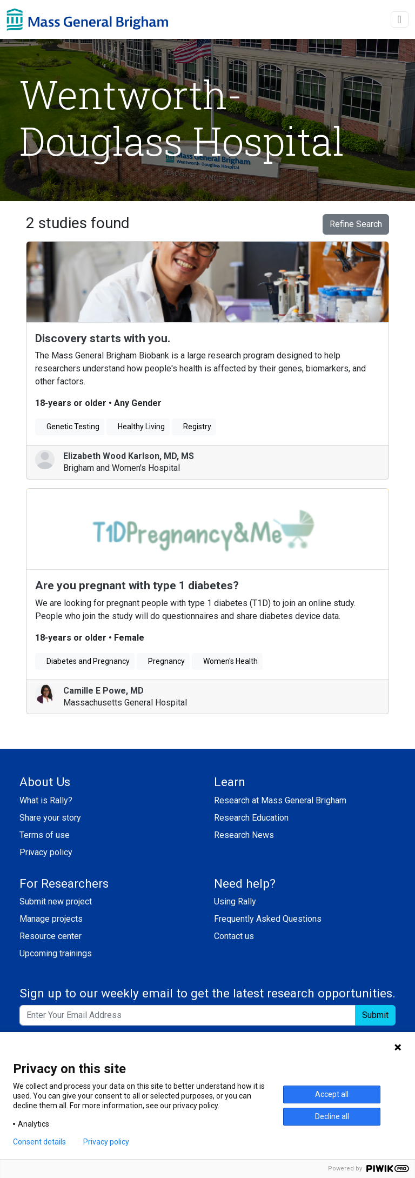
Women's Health (227, 661)
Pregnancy (163, 661)
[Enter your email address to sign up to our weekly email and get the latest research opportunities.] (187, 1015)
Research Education (251, 818)
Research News (244, 835)
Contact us (234, 936)
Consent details (39, 1141)
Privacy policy (45, 852)
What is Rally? (45, 800)
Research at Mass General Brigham (280, 800)
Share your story (50, 818)
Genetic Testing (69, 426)
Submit (375, 1015)
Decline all (332, 1116)
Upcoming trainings (55, 953)
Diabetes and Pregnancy (85, 661)
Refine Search (356, 224)
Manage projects (51, 919)
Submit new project (55, 901)
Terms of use (44, 835)
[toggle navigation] (400, 19)
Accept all (332, 1094)
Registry (194, 426)
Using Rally (235, 901)
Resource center (50, 936)
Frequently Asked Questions (268, 919)
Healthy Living (138, 426)
